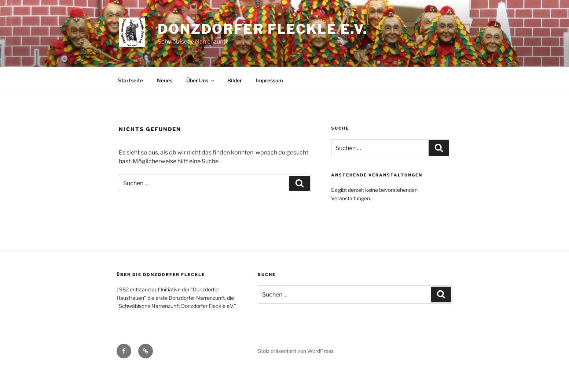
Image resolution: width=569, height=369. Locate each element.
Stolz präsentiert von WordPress (296, 351)
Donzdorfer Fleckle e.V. (263, 29)
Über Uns (200, 80)
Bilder (234, 80)
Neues (164, 80)
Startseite (130, 80)
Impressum (269, 80)
